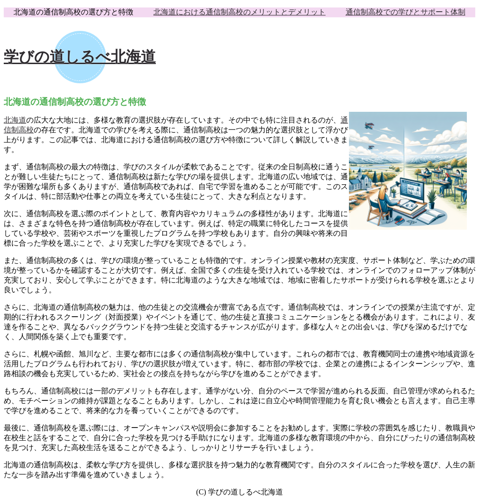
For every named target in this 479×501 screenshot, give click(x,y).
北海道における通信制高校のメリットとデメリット (239, 12)
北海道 (15, 120)
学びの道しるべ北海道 (80, 56)
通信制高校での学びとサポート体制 (405, 12)
